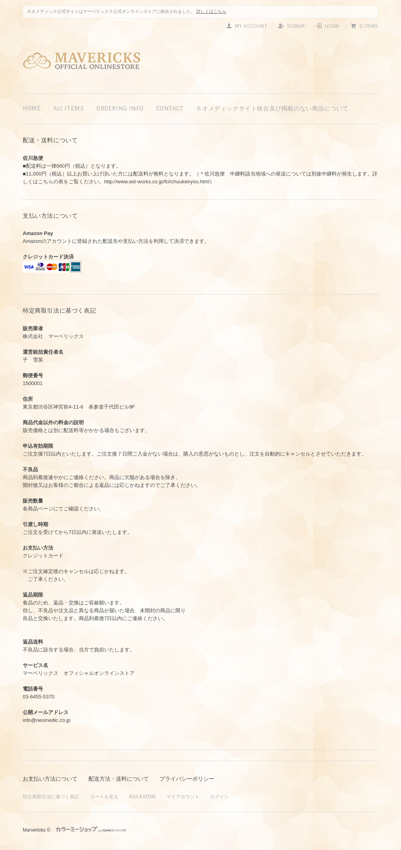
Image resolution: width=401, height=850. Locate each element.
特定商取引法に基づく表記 (51, 796)
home (32, 108)
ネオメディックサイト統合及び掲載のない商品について (272, 108)
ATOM (148, 796)
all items (68, 108)
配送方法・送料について (119, 779)
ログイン (219, 796)
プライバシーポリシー (186, 779)
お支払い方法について (50, 779)
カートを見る (104, 796)
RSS (134, 796)
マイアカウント (182, 796)
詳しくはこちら (211, 11)
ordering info (120, 108)
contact (170, 108)
